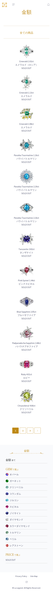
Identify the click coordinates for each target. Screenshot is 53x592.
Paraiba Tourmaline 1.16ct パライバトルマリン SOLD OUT (26, 158)
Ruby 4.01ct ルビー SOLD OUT (26, 377)
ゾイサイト (13, 513)
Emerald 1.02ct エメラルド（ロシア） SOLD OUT (26, 65)
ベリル (11, 539)
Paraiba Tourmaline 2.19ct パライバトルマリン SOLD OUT (26, 190)
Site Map (34, 576)
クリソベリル (14, 487)
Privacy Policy (21, 576)
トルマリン (13, 532)
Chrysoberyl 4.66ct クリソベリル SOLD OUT (26, 409)
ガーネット (13, 480)
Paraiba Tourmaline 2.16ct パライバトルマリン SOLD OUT (26, 221)
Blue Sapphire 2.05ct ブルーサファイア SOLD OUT (26, 315)
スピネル (12, 506)
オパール (12, 474)
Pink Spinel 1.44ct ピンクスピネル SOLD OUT (26, 284)
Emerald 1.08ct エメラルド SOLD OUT (26, 127)
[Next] (37, 431)
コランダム (13, 493)
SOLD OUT (11, 559)
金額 (11, 460)
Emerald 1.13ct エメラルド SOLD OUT (26, 96)
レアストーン (14, 545)
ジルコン (12, 500)
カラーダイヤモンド (18, 526)
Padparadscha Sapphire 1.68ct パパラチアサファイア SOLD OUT (26, 346)
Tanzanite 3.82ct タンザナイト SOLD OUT (27, 252)
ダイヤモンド (14, 519)
